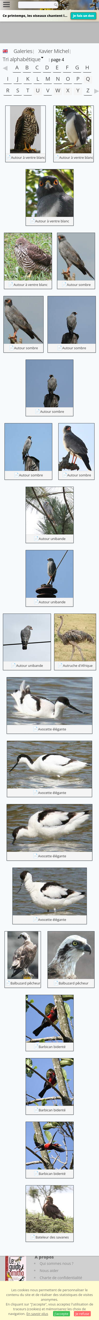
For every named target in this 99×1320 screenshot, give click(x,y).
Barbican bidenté (52, 1046)
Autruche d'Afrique (77, 665)
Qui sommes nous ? (56, 1263)
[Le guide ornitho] (15, 1268)
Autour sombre (79, 284)
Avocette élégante (52, 729)
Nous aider (49, 1270)
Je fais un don (83, 16)
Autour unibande (52, 538)
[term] (34, 4)
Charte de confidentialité (61, 1277)
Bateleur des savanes (52, 1237)
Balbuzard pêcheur (25, 983)
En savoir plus (37, 1313)
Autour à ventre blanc (28, 157)
